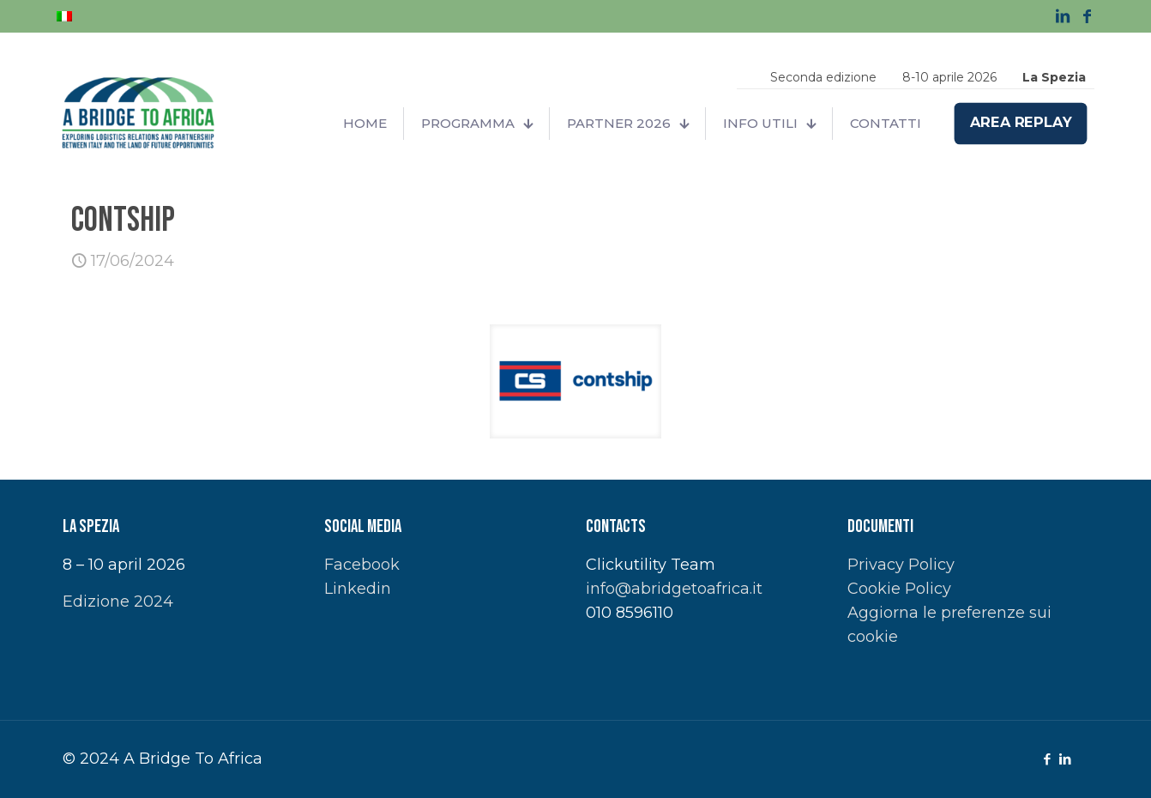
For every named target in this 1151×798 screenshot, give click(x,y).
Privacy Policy (901, 564)
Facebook (362, 564)
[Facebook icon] (1046, 759)
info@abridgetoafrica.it (674, 588)
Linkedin (357, 588)
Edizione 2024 (118, 601)
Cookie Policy (899, 588)
